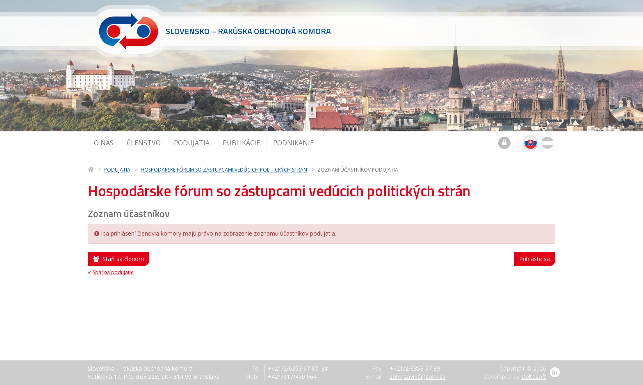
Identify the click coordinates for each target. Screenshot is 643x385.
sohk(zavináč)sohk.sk (417, 376)
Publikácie (241, 146)
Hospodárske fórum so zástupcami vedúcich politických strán (224, 169)
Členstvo (144, 146)
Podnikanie (293, 146)
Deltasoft (533, 376)
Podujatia (192, 146)
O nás (104, 146)
